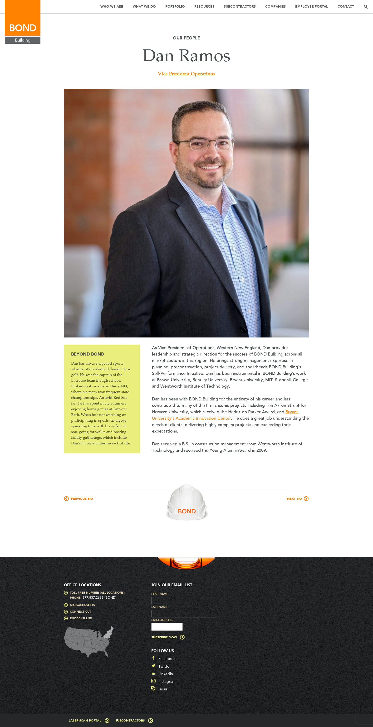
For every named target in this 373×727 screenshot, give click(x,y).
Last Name (159, 607)
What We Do (144, 6)
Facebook (167, 658)
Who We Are (111, 6)
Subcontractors (240, 6)
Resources (204, 6)
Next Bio (294, 499)
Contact (346, 6)
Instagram (167, 681)
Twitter (164, 666)
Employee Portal (311, 6)
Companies (275, 6)
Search (366, 6)
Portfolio (175, 6)
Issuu (162, 689)
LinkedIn (165, 674)
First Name (159, 594)
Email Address (162, 620)
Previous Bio (82, 499)
